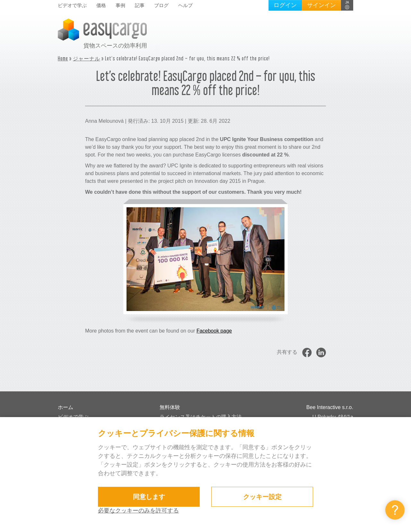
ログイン (285, 5)
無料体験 (170, 407)
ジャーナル (86, 58)
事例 (120, 5)
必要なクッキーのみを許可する (138, 510)
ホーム (65, 407)
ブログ (161, 5)
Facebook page (214, 331)
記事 (139, 5)
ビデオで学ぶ (72, 5)
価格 (101, 5)
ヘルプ (185, 5)
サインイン (321, 5)
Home (63, 58)
